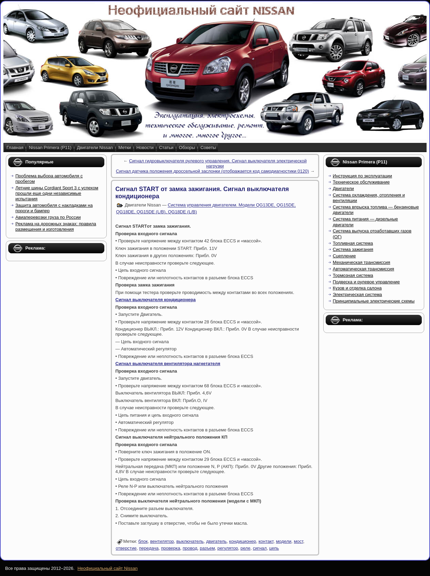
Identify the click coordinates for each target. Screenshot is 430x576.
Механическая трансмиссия (361, 262)
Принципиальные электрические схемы (374, 301)
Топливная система (353, 243)
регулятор (228, 548)
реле (245, 548)
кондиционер (242, 541)
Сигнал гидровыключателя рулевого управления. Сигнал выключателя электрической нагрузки (218, 163)
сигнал (260, 548)
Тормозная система (353, 275)
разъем (207, 548)
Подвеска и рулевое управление (366, 281)
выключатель (190, 541)
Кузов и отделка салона (357, 288)
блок (143, 541)
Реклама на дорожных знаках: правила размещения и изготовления (55, 226)
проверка (170, 548)
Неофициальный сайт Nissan (107, 568)
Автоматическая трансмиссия (363, 268)
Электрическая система (357, 294)
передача (149, 548)
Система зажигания (353, 249)
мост (298, 541)
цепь (274, 548)
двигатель (216, 541)
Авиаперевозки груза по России (48, 217)
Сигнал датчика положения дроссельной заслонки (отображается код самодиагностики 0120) (212, 171)
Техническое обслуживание (361, 182)
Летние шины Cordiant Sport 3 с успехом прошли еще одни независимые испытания (56, 193)
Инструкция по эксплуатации (362, 175)
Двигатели (343, 188)
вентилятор (162, 541)
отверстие (126, 548)
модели (283, 541)
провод (190, 548)
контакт (266, 541)
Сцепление (344, 255)
